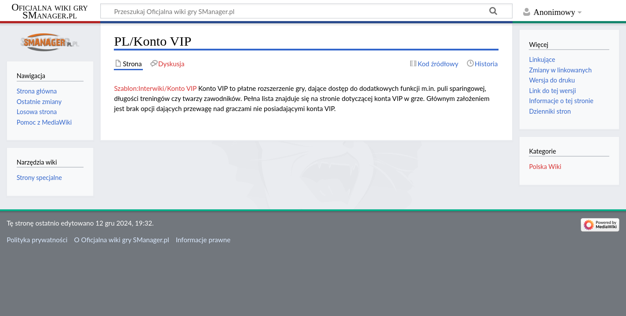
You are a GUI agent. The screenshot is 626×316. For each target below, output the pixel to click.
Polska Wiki (545, 166)
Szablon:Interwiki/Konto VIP (155, 88)
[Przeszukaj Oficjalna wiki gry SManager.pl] (306, 11)
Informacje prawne (203, 240)
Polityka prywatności (37, 240)
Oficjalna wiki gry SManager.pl (49, 11)
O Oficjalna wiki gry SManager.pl (121, 240)
